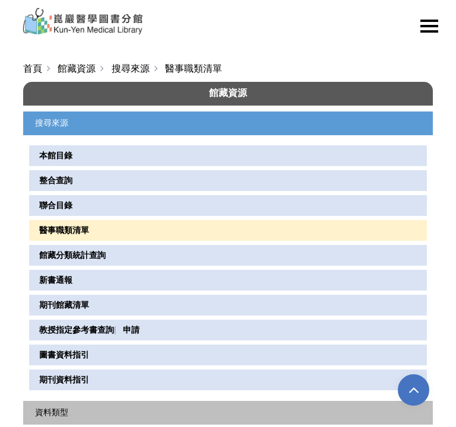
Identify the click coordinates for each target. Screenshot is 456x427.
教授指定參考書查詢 (76, 329)
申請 (131, 329)
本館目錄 (55, 155)
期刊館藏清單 (64, 305)
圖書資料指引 (64, 354)
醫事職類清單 (64, 230)
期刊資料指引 (64, 379)
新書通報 (55, 280)
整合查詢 (55, 180)
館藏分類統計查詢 (72, 255)
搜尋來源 (51, 122)
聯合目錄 (55, 205)
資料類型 (51, 412)
